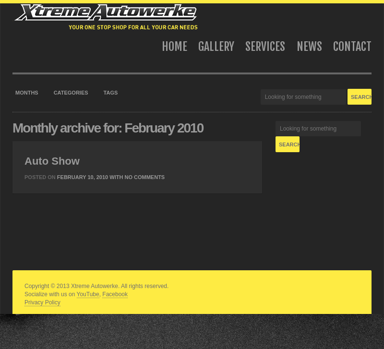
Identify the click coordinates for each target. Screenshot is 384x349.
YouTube (88, 294)
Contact (352, 46)
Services (265, 46)
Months (26, 93)
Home (174, 46)
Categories (71, 93)
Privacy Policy (42, 302)
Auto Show (52, 161)
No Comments (144, 177)
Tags (111, 93)
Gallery (216, 46)
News (309, 46)
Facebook (115, 294)
